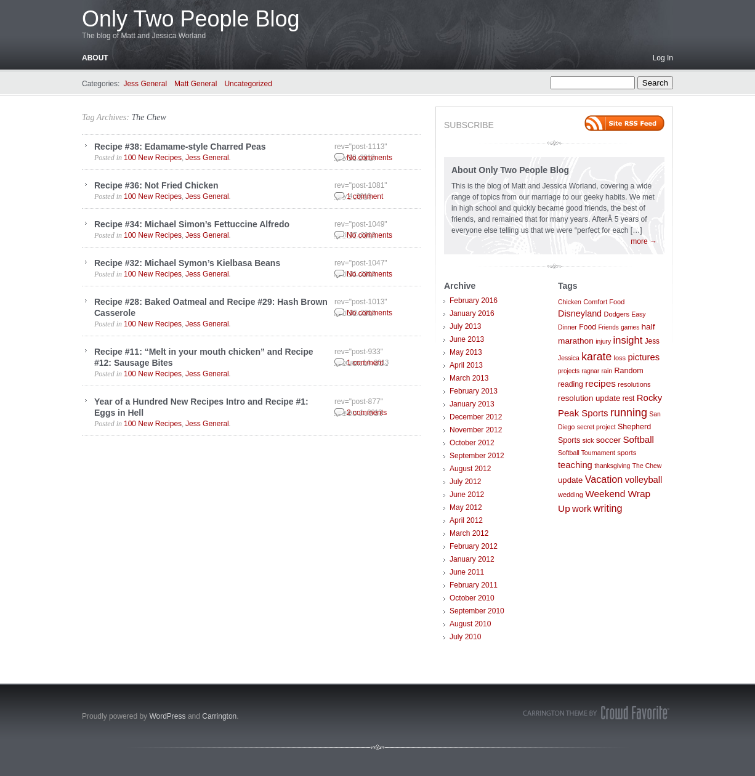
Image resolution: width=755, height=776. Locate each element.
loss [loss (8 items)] (620, 358)
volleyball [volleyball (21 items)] (644, 480)
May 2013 (466, 352)
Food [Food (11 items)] (587, 327)
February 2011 (474, 585)
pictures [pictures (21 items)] (644, 357)
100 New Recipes (153, 157)
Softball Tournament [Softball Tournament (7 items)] (586, 453)
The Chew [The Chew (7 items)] (647, 466)
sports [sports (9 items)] (626, 452)
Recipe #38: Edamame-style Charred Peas (180, 147)
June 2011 (467, 572)
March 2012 (469, 533)
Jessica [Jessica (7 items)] (568, 358)
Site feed (624, 123)
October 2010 (472, 598)
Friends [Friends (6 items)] (608, 327)
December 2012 (476, 417)
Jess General (145, 83)
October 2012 (472, 443)
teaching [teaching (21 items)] (575, 465)
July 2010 (465, 637)
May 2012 (466, 507)
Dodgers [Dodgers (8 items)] (616, 314)
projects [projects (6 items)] (568, 371)
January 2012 (472, 559)
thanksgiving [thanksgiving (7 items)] (612, 466)
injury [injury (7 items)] (603, 341)
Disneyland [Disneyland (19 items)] (580, 313)
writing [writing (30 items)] (608, 508)
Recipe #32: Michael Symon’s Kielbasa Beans (187, 263)
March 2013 (469, 378)
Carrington (219, 716)
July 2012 (465, 481)
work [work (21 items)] (581, 509)
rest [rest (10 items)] (629, 398)
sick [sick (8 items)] (588, 440)
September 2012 (477, 455)
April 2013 (466, 365)
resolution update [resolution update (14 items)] (589, 398)
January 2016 (472, 313)
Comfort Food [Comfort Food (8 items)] (603, 301)
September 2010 (477, 611)
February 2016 (474, 300)
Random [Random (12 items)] (628, 370)
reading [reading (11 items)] (570, 384)
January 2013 (472, 404)
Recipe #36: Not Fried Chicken (156, 185)
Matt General (195, 83)
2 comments (367, 412)
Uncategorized (248, 83)
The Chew (148, 117)
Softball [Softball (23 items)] (638, 439)
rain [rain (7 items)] (607, 371)
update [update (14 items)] (570, 480)
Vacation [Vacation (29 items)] (604, 479)
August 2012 (470, 468)
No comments (369, 157)
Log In (663, 58)
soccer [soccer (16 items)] (608, 440)
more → (644, 241)
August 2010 (470, 624)
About (95, 58)
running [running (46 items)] (628, 412)
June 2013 (467, 339)
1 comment (365, 196)
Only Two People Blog (191, 18)
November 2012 (476, 430)
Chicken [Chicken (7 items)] (569, 302)
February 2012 (474, 546)
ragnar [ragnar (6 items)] (590, 371)
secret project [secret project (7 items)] (596, 427)
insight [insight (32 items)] (628, 340)
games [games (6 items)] (630, 327)
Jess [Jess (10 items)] (652, 341)
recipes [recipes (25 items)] (600, 383)
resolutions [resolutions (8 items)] (634, 384)
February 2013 (474, 391)
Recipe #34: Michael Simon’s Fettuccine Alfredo (191, 224)
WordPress (167, 716)
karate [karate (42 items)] (596, 356)
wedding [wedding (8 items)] (570, 494)
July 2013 (465, 326)
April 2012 (466, 520)
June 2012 (467, 494)
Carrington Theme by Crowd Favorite (596, 712)
